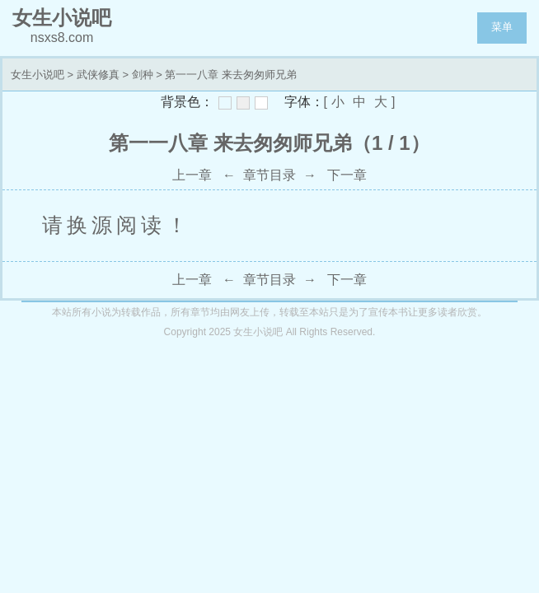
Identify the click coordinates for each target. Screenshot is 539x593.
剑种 (142, 74)
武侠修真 (98, 74)
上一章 (192, 175)
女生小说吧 (37, 74)
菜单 (502, 27)
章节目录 (269, 175)
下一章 (347, 175)
